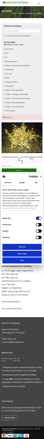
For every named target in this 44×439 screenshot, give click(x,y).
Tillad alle (21, 247)
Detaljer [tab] (22, 182)
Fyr (6, 57)
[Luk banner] (41, 177)
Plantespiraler (10, 111)
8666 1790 (37, 429)
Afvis (22, 260)
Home (13, 13)
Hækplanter (9, 69)
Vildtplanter (9, 86)
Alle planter (30, 13)
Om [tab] (36, 182)
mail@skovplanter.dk (8, 430)
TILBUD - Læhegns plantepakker (16, 94)
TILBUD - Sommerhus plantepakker (17, 98)
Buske (7, 78)
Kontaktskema (9, 418)
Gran (7, 53)
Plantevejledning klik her (11, 301)
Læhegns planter (11, 82)
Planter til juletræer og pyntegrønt (17, 65)
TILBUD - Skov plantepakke (14, 107)
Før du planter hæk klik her (12, 308)
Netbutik (21, 13)
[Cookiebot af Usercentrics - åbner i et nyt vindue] (29, 176)
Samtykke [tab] (8, 182)
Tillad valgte (22, 254)
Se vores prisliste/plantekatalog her (18, 36)
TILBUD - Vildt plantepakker (15, 102)
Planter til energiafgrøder (14, 90)
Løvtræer (8, 74)
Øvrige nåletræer (11, 61)
